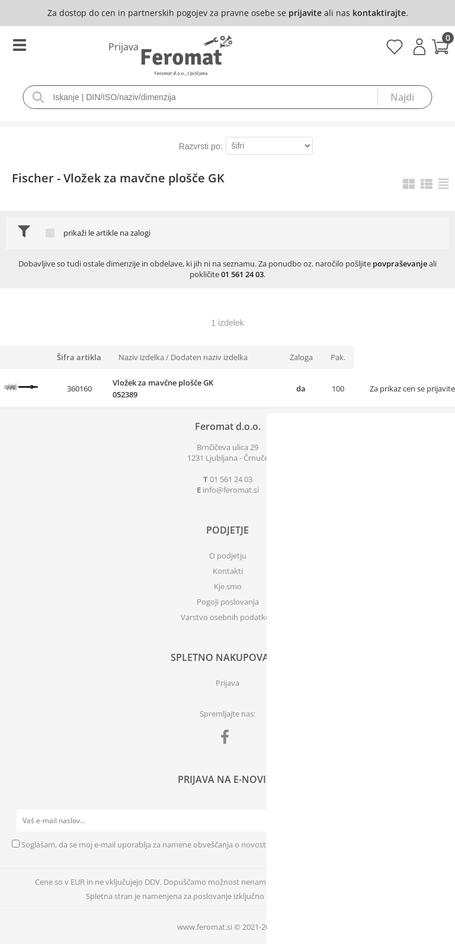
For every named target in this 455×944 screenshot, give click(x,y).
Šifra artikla (79, 357)
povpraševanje (400, 263)
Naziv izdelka (141, 357)
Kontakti (228, 571)
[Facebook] (227, 739)
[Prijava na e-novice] (432, 821)
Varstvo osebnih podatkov (227, 617)
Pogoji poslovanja (228, 601)
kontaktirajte (379, 12)
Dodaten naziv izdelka (209, 357)
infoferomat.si (231, 489)
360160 (79, 388)
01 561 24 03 (242, 274)
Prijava (419, 47)
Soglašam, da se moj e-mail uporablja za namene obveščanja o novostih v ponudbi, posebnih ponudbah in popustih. (225, 844)
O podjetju (227, 555)
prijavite (305, 12)
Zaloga (301, 357)
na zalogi (135, 233)
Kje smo (228, 586)
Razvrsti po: (201, 146)
